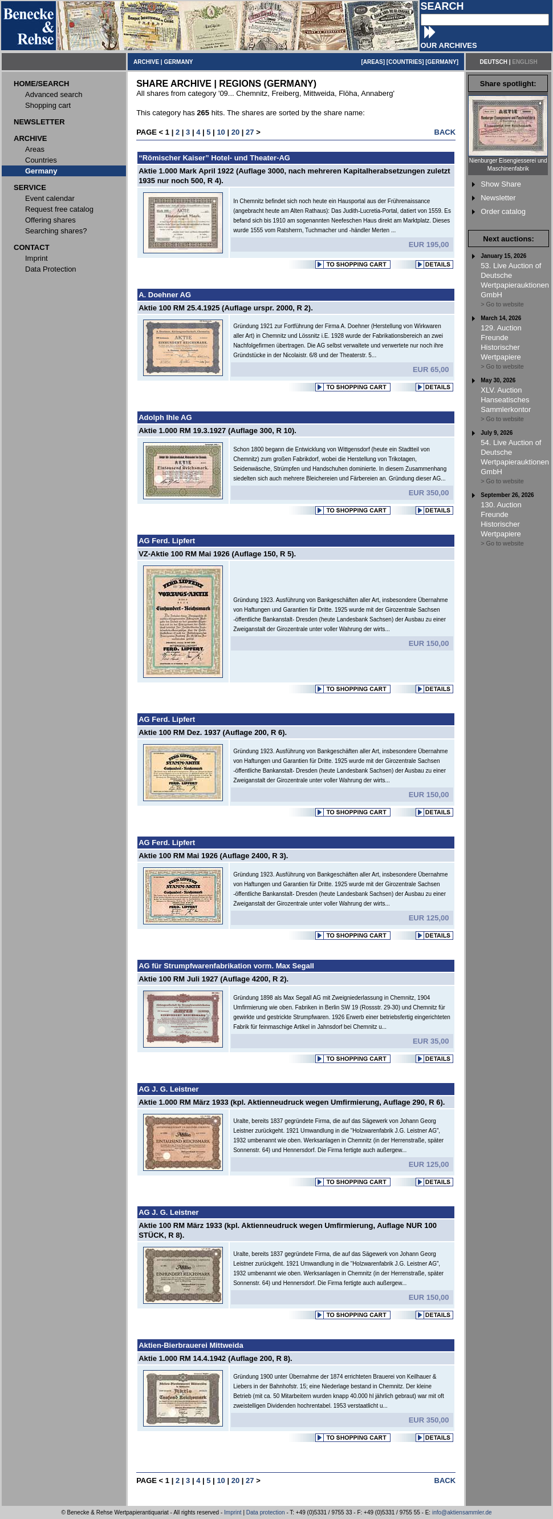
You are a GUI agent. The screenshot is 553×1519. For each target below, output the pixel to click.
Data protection (265, 1512)
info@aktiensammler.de (462, 1512)
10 (221, 132)
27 (250, 132)
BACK (445, 132)
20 (235, 132)
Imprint (233, 1512)
